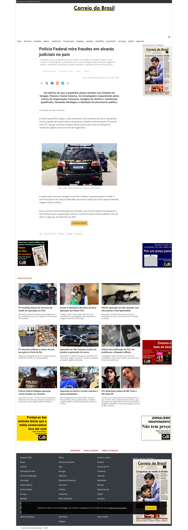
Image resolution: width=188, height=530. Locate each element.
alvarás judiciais (50, 234)
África (61, 457)
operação (78, 234)
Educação (111, 41)
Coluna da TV (103, 466)
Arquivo (140, 41)
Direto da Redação (28, 475)
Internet (100, 475)
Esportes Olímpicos (67, 480)
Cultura (122, 41)
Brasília (100, 462)
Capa (19, 41)
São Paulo (63, 516)
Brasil (46, 41)
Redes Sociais (103, 489)
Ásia (60, 466)
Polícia (86, 71)
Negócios (56, 41)
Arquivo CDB (25, 457)
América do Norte (67, 462)
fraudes (69, 234)
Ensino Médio (26, 489)
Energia (80, 41)
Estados (61, 234)
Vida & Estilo (102, 516)
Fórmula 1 (63, 485)
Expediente (75, 450)
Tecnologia (68, 41)
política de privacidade (117, 508)
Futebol (62, 489)
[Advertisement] (94, 24)
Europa (23, 494)
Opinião (37, 41)
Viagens (62, 521)
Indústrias (63, 494)
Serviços (101, 498)
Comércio (101, 471)
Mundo (89, 41)
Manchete (101, 480)
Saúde (131, 41)
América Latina (104, 457)
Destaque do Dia (66, 71)
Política (28, 41)
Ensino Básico (26, 485)
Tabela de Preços (110, 450)
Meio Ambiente (65, 498)
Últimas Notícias (49, 71)
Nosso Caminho (91, 450)
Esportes (99, 41)
